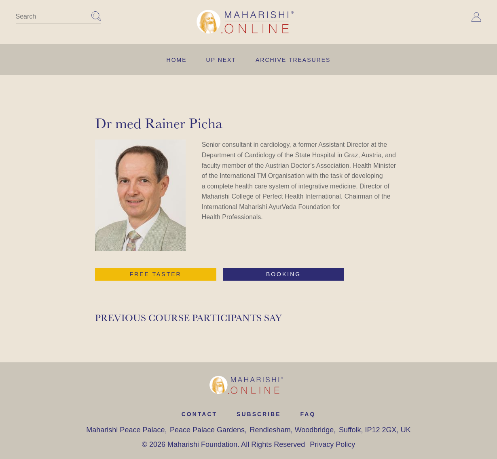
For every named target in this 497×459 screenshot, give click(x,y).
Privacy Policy (332, 444)
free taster (156, 274)
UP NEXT (221, 60)
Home (177, 60)
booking (283, 274)
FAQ (308, 414)
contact (199, 414)
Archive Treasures (293, 60)
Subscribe (259, 414)
